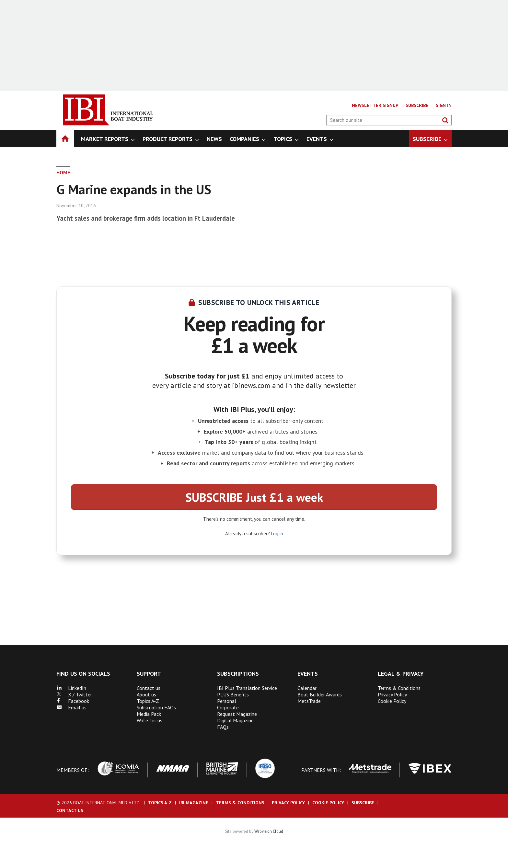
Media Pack (149, 714)
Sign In (444, 105)
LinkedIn (71, 688)
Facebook (72, 701)
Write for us (149, 720)
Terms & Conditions (399, 688)
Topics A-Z (148, 701)
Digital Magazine (235, 720)
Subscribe (417, 105)
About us (146, 694)
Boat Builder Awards (319, 694)
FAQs (223, 727)
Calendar (307, 688)
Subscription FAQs (156, 707)
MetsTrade (309, 701)
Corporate (228, 707)
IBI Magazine (193, 803)
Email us (71, 707)
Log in (277, 533)
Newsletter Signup (375, 105)
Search (445, 120)
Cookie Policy (392, 701)
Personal (226, 701)
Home (63, 172)
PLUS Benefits (233, 694)
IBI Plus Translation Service (247, 688)
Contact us (148, 688)
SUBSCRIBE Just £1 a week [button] (254, 497)
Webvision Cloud (268, 831)
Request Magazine (237, 714)
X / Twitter (74, 694)
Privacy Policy (392, 694)
